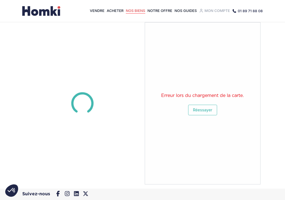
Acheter (115, 10)
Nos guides (186, 10)
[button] (11, 190)
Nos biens (135, 10)
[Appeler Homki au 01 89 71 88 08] (247, 10)
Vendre (97, 10)
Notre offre (160, 10)
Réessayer (202, 110)
